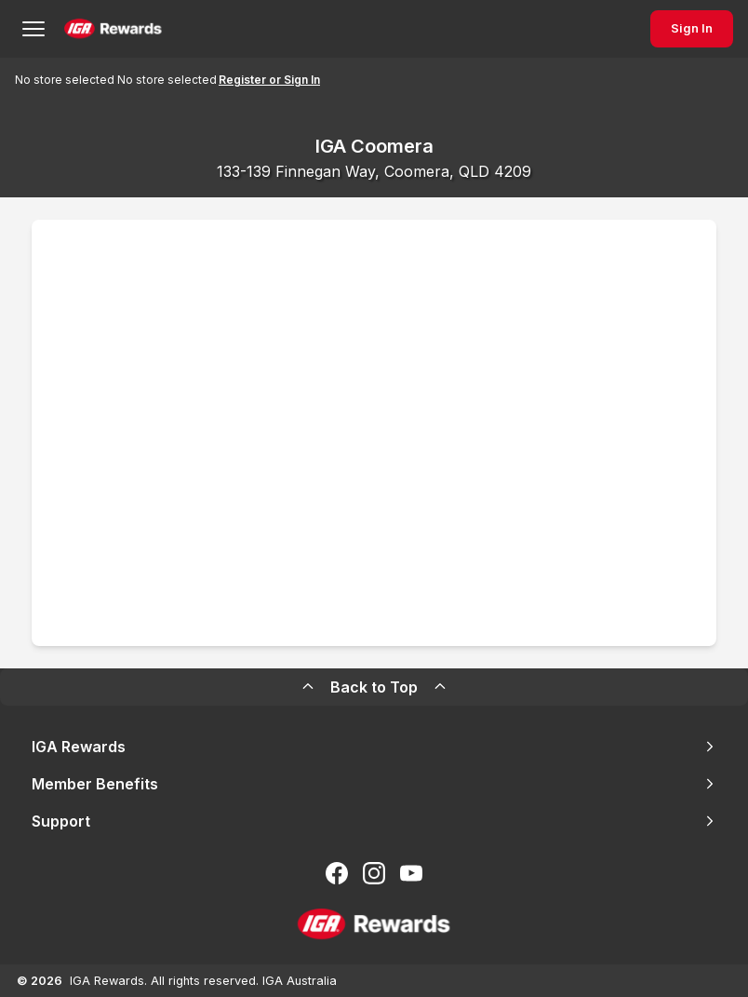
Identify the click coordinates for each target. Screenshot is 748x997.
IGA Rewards (374, 746)
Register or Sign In (269, 80)
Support (374, 821)
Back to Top (374, 687)
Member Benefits (374, 784)
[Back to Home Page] (113, 29)
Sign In (692, 28)
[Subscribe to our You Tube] (411, 873)
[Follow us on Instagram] (374, 873)
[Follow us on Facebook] (337, 873)
